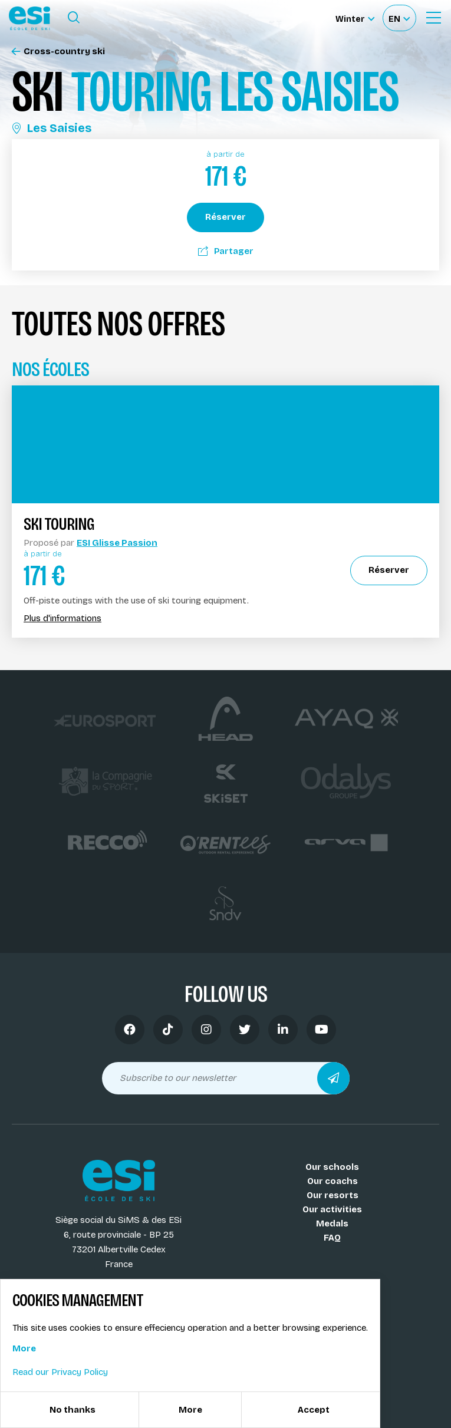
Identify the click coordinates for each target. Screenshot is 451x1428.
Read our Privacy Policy (60, 1372)
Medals (332, 1223)
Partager (226, 251)
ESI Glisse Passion (117, 542)
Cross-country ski (58, 51)
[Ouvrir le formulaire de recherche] (73, 17)
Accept (314, 1409)
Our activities (332, 1209)
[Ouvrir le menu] (433, 17)
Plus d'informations (62, 618)
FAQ (332, 1237)
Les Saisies (51, 128)
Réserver (225, 217)
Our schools (332, 1167)
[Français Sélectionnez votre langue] (399, 18)
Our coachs (332, 1181)
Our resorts (332, 1195)
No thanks (73, 1409)
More (24, 1348)
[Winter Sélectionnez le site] (355, 18)
